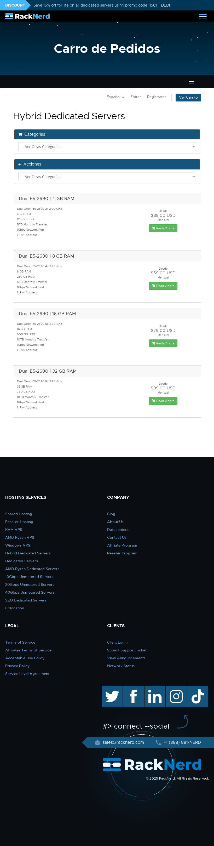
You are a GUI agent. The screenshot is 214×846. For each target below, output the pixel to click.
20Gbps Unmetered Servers (29, 584)
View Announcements (126, 658)
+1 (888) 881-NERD (181, 742)
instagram (176, 688)
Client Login (117, 642)
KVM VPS (13, 529)
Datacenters (118, 529)
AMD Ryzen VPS (19, 537)
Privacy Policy (17, 665)
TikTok (194, 688)
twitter (108, 688)
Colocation (14, 608)
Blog (111, 514)
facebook (132, 688)
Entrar (135, 97)
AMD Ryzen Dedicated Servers (32, 568)
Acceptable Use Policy (24, 658)
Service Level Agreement (27, 673)
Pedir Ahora (163, 228)
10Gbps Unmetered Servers (29, 576)
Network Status (121, 665)
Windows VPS (17, 545)
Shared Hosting (18, 514)
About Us (115, 521)
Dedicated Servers (21, 561)
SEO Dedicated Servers (26, 600)
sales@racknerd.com (123, 742)
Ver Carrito (188, 97)
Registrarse (156, 97)
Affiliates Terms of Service (28, 650)
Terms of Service (20, 642)
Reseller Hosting (19, 521)
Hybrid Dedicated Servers (28, 553)
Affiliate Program (122, 545)
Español (115, 97)
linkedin (152, 688)
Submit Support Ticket (127, 650)
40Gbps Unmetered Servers (30, 592)
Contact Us (116, 537)
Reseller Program (122, 553)
